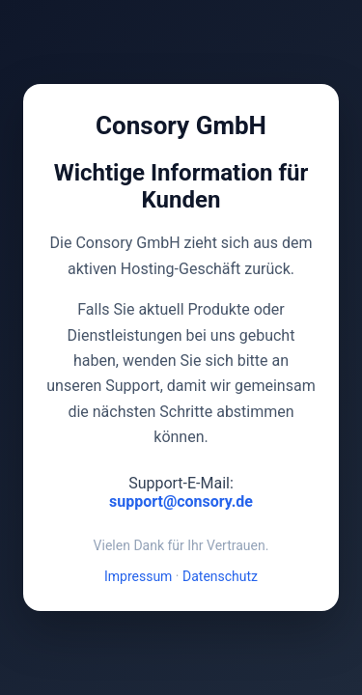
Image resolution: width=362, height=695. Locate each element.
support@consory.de (181, 501)
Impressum (138, 576)
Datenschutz (220, 576)
